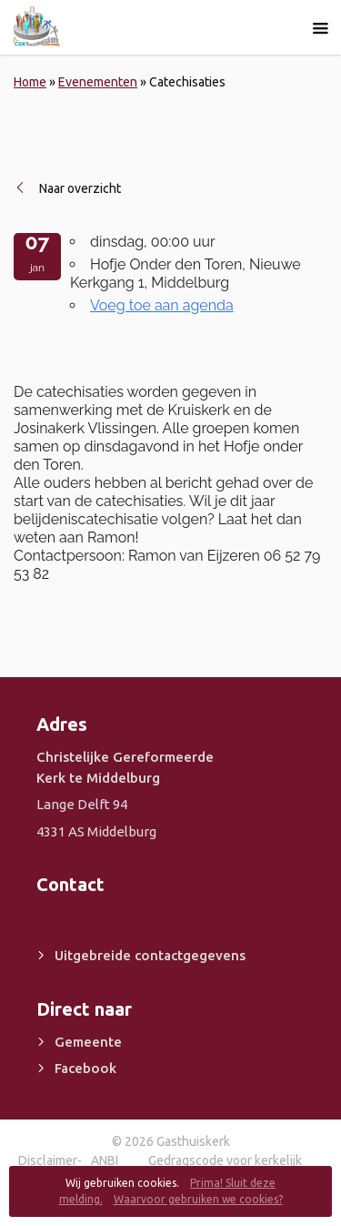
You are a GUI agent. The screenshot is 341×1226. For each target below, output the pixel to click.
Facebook (85, 1068)
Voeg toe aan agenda (162, 305)
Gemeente (88, 1041)
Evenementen (97, 82)
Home (30, 82)
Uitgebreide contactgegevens (150, 955)
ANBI (104, 1160)
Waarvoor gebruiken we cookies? (198, 1199)
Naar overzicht (80, 188)
